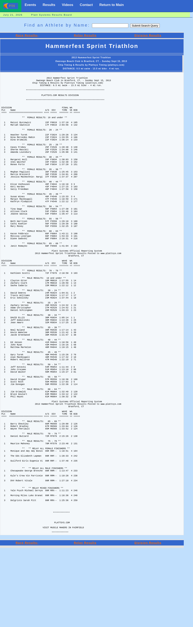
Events (30, 5)
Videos (67, 5)
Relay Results (85, 35)
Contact (86, 5)
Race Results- (27, 35)
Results (49, 5)
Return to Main (111, 5)
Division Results (147, 35)
